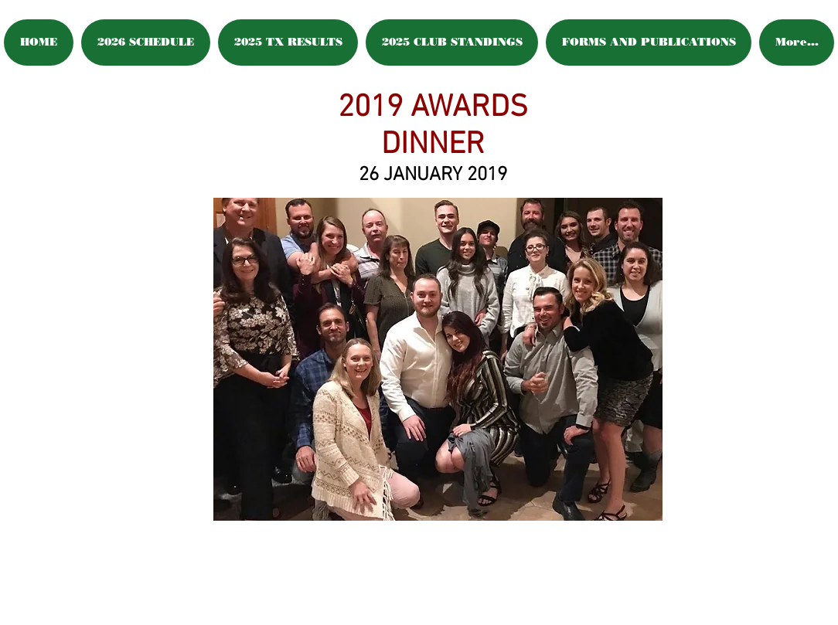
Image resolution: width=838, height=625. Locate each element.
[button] (438, 359)
